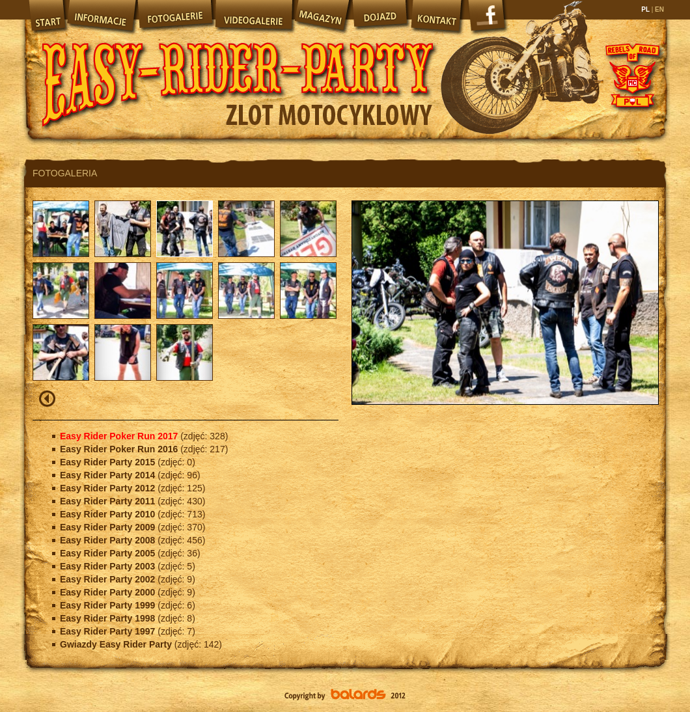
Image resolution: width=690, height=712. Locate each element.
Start (46, 16)
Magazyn (321, 16)
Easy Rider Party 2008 (109, 540)
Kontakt (437, 16)
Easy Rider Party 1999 (109, 605)
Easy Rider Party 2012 (109, 488)
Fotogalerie (175, 16)
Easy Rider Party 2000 (109, 592)
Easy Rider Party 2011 (109, 501)
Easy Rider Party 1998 (109, 618)
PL (646, 9)
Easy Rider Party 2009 (109, 527)
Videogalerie (253, 16)
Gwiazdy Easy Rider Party (117, 644)
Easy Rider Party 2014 (109, 475)
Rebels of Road (631, 74)
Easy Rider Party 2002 (109, 579)
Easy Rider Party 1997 (109, 631)
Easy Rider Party (237, 72)
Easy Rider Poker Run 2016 (120, 449)
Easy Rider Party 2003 (109, 566)
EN (658, 9)
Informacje (101, 16)
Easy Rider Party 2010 (109, 514)
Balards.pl (345, 695)
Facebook (488, 19)
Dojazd (380, 16)
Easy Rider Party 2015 (109, 462)
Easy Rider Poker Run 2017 (120, 436)
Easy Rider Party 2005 (109, 553)
